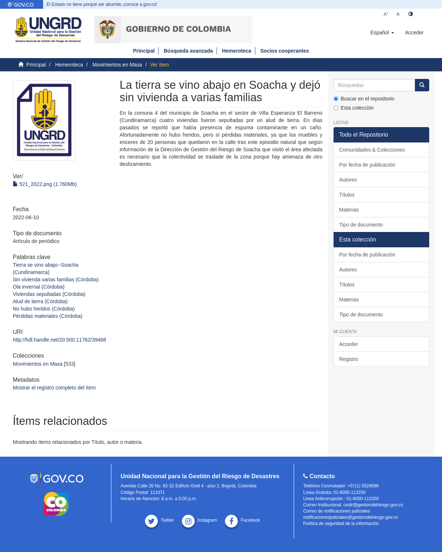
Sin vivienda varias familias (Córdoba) (56, 279)
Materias (349, 210)
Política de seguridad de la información (341, 523)
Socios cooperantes (284, 51)
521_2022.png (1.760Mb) (45, 184)
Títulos (347, 195)
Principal (144, 51)
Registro (348, 359)
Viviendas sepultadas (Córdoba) (49, 294)
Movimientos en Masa (117, 65)
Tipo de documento (361, 225)
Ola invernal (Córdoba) (39, 287)
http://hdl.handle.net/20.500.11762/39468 (59, 340)
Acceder (348, 344)
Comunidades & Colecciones (372, 150)
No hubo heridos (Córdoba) (44, 309)
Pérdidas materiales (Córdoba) (48, 316)
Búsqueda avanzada (188, 51)
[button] (382, 32)
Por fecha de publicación (367, 165)
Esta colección (354, 108)
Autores (348, 180)
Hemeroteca (236, 51)
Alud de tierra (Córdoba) (40, 301)
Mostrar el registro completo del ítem (54, 388)
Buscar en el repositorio (364, 99)
